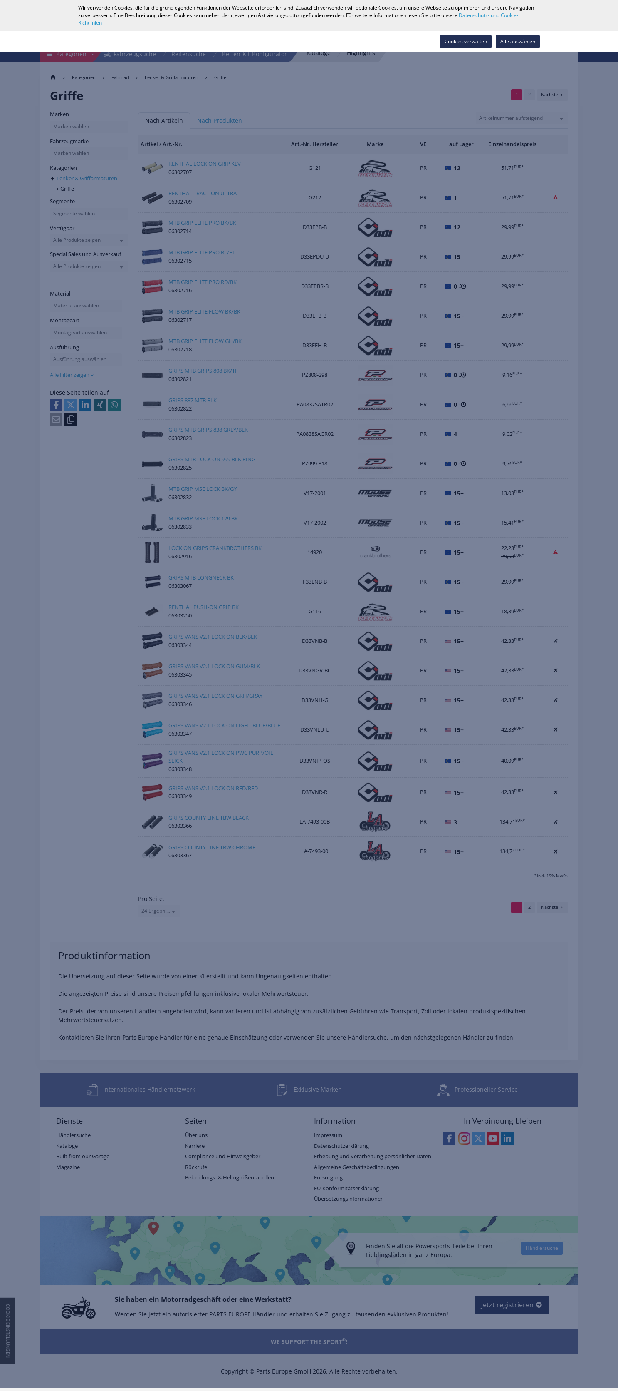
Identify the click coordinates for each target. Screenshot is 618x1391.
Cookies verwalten (466, 41)
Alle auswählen (517, 41)
